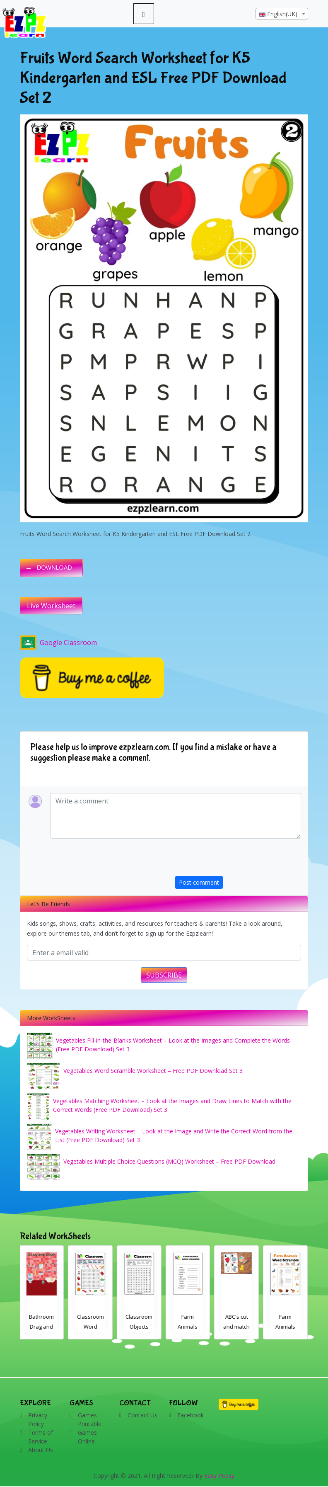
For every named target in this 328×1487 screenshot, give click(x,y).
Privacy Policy (37, 1419)
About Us (40, 1450)
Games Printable (89, 1419)
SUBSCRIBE (164, 975)
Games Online (87, 1437)
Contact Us (142, 1415)
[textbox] (282, 14)
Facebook (190, 1415)
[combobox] (282, 13)
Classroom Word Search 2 (91, 1326)
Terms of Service (40, 1437)
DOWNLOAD (54, 567)
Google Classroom (58, 642)
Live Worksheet (51, 605)
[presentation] (238, 860)
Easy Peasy (219, 1476)
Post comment (199, 882)
